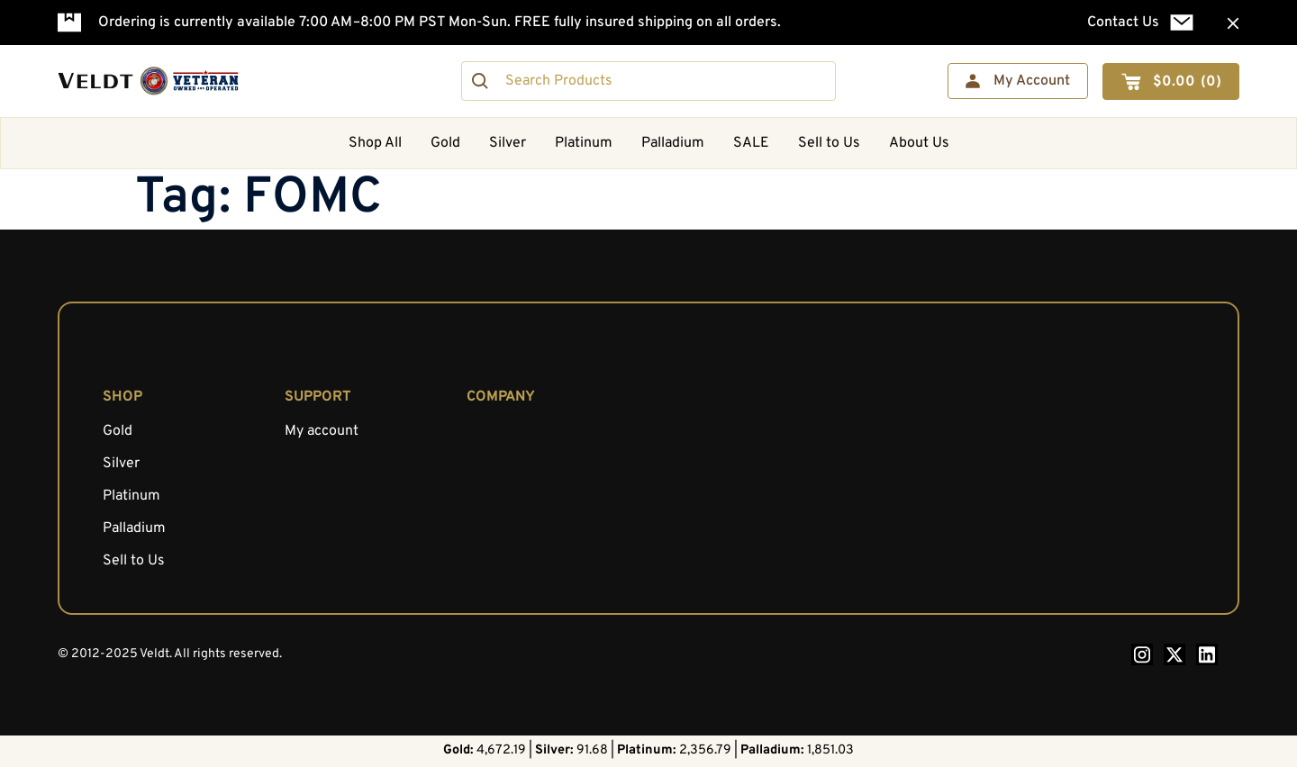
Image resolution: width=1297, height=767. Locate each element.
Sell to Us (829, 143)
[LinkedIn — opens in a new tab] (1207, 654)
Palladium (672, 143)
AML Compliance (521, 496)
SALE (751, 143)
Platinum (583, 143)
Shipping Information (535, 528)
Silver (507, 143)
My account (321, 431)
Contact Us (1123, 23)
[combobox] (648, 81)
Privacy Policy (511, 561)
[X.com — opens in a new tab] (1174, 654)
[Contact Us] (1181, 22)
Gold (445, 143)
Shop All (375, 143)
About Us (919, 143)
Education (499, 464)
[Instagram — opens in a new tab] (1142, 654)
